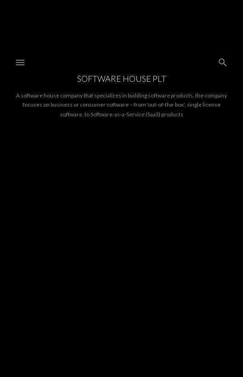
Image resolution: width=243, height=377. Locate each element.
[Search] (222, 60)
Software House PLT (121, 79)
